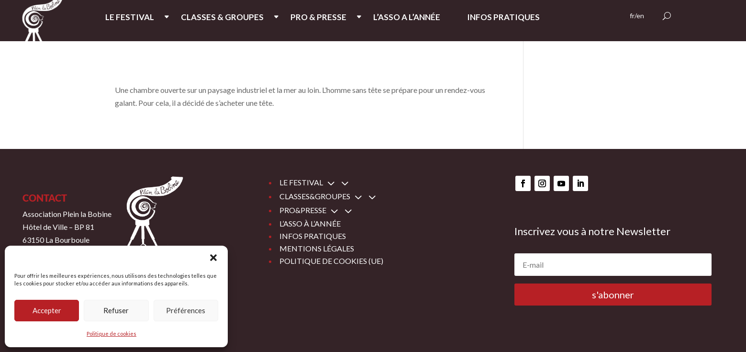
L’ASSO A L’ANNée (406, 18)
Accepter (47, 310)
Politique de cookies (111, 333)
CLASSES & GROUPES (222, 18)
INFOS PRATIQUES (503, 18)
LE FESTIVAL (129, 18)
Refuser (116, 310)
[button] (213, 257)
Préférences (185, 310)
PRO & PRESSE (318, 18)
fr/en (637, 16)
